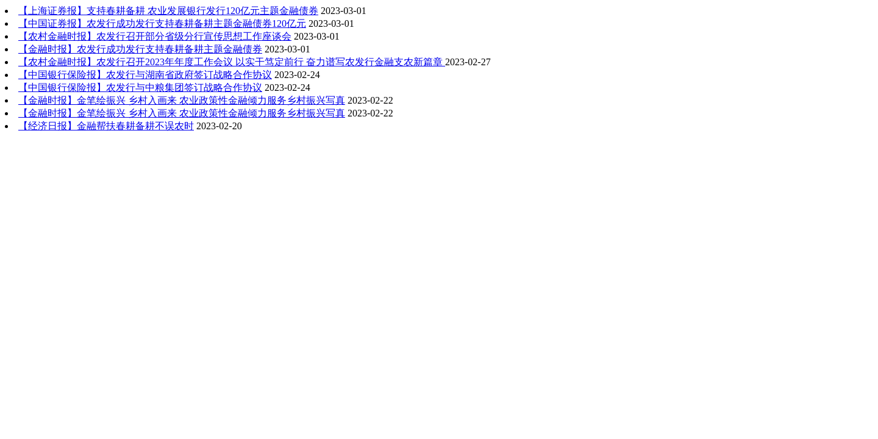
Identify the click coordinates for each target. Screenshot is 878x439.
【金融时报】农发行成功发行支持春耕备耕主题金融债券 (140, 49)
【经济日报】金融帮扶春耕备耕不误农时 (106, 126)
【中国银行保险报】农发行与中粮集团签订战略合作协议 (140, 87)
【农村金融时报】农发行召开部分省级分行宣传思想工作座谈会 (154, 36)
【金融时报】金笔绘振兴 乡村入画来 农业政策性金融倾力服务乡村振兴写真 (181, 100)
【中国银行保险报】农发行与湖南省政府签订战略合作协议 (145, 75)
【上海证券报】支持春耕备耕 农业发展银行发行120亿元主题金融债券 (168, 10)
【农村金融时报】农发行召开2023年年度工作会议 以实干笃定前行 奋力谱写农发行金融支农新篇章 (231, 62)
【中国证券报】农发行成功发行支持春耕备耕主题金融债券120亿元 (162, 23)
